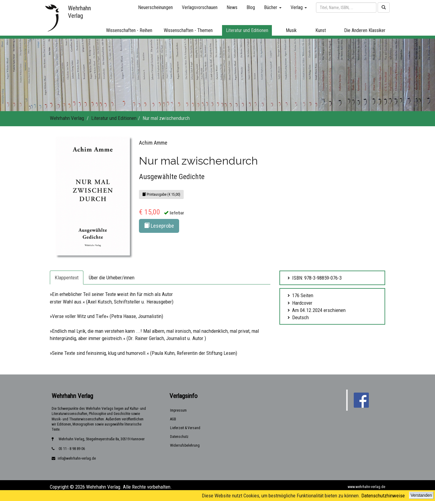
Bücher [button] (273, 7)
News (232, 7)
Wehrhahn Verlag (67, 118)
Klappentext (67, 278)
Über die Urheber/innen (111, 278)
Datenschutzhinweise (383, 496)
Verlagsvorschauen (200, 7)
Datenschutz (179, 437)
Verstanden (421, 495)
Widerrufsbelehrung (185, 445)
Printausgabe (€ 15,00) (161, 194)
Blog (250, 7)
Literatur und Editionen (114, 118)
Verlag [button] (299, 7)
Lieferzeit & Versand (185, 428)
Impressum (178, 410)
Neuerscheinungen (155, 7)
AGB (173, 419)
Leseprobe (159, 226)
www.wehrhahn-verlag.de (366, 487)
